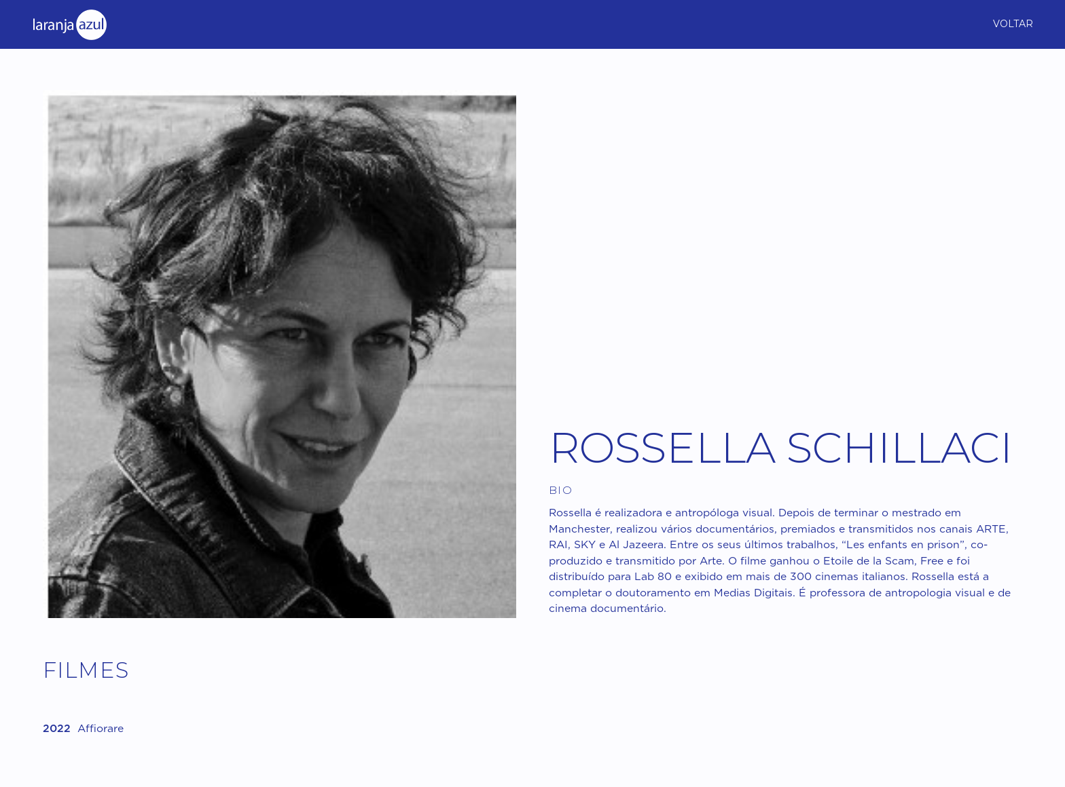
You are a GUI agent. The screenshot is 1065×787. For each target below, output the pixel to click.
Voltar (1013, 24)
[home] (69, 24)
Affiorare (100, 729)
